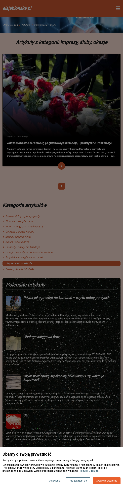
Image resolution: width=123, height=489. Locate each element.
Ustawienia (54, 480)
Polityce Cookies (88, 470)
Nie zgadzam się (78, 480)
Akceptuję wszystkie (106, 480)
